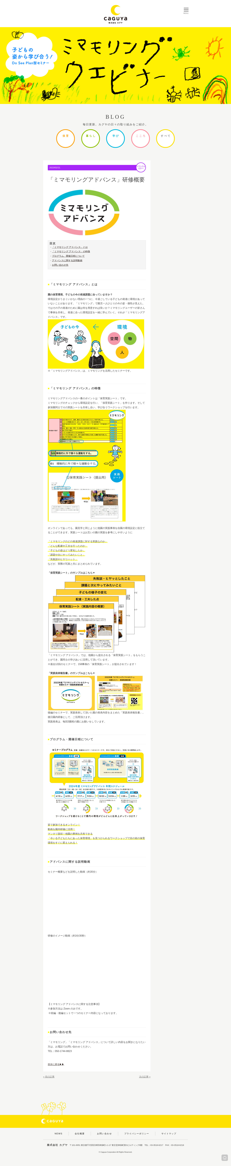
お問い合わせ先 (60, 265)
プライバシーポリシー (136, 1133)
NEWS (58, 1133)
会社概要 (80, 1133)
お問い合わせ (104, 1133)
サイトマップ (168, 1133)
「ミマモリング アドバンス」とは (71, 247)
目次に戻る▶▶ (56, 1064)
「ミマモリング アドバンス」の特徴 (72, 251)
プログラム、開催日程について (69, 256)
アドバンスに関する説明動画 (68, 260)
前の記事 (50, 1076)
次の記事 (143, 1076)
